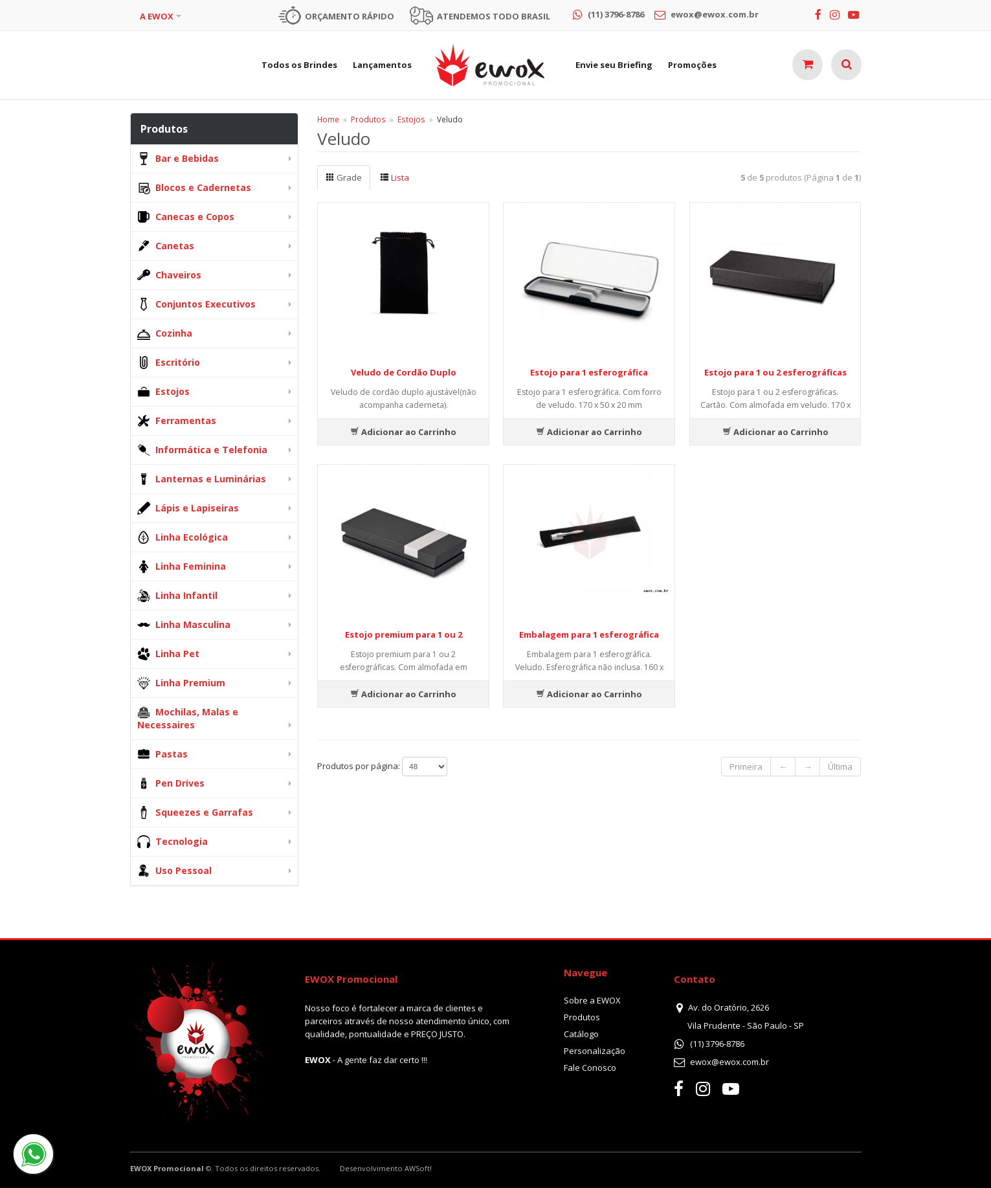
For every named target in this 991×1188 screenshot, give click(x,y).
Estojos (163, 391)
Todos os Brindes (299, 65)
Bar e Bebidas (178, 158)
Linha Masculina (183, 624)
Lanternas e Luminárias (201, 479)
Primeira (746, 766)
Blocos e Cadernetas (194, 187)
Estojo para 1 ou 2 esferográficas (775, 372)
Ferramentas (176, 420)
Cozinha (164, 333)
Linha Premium (181, 683)
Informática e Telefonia (202, 449)
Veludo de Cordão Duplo (403, 372)
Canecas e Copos (185, 216)
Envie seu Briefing (613, 65)
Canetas (165, 246)
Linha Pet (168, 653)
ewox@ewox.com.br (729, 1062)
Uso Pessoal (174, 870)
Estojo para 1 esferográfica (589, 372)
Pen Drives (171, 783)
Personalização (594, 1051)
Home (328, 119)
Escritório (168, 362)
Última (840, 766)
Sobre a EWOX (592, 1000)
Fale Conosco (590, 1067)
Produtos (368, 119)
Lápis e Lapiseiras (188, 508)
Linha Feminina (181, 566)
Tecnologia (172, 841)
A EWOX (156, 16)
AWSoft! (418, 1168)
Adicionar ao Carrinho (403, 432)
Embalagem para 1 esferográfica (589, 634)
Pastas (162, 754)
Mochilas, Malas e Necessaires (187, 718)
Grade (344, 177)
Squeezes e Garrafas (195, 812)
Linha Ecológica (182, 537)
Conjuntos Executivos (196, 304)
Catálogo (581, 1034)
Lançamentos (382, 65)
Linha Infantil (177, 595)
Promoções (692, 65)
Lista (394, 177)
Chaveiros (169, 275)
